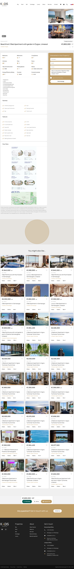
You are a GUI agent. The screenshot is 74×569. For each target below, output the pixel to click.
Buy (18, 4)
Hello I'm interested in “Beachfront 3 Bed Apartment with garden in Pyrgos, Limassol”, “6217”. (60, 72)
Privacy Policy (60, 77)
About (44, 4)
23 (4, 36)
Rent (22, 4)
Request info (46, 501)
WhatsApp (27, 501)
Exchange (32, 4)
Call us (36, 501)
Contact (56, 4)
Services (50, 4)
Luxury (38, 4)
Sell (27, 4)
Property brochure (68, 41)
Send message (61, 81)
